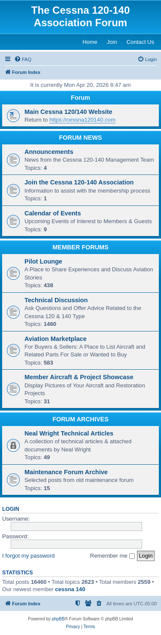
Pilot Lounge (43, 261)
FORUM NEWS (80, 137)
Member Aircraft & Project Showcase (79, 377)
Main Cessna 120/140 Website (68, 111)
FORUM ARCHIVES (80, 419)
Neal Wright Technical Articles (68, 433)
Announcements (48, 151)
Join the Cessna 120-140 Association (79, 182)
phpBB (58, 619)
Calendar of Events (52, 213)
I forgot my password (28, 555)
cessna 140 (70, 589)
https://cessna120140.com (82, 120)
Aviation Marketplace (55, 338)
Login (10, 509)
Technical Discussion (56, 300)
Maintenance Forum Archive (66, 472)
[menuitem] (22, 59)
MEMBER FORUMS (80, 247)
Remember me (112, 555)
